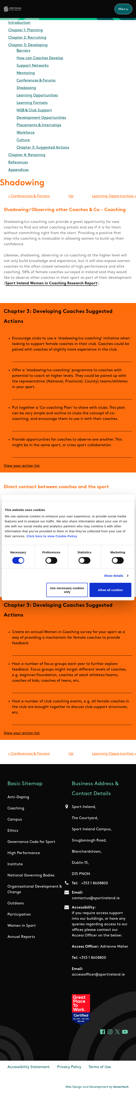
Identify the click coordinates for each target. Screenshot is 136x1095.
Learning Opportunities (37, 95)
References (18, 163)
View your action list (22, 466)
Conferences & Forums (36, 81)
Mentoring (26, 73)
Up (71, 196)
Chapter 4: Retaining (26, 155)
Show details (113, 575)
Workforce (26, 133)
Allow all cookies (110, 590)
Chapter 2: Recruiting (27, 38)
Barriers (23, 51)
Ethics (12, 831)
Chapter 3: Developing (28, 45)
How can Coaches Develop (40, 58)
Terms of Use (100, 1067)
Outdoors (15, 903)
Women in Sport (21, 926)
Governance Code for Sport (31, 842)
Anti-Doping (18, 797)
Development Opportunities (41, 118)
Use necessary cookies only (67, 589)
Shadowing (26, 88)
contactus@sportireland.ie (96, 898)
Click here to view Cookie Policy (51, 536)
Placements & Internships (39, 125)
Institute (15, 864)
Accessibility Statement (28, 1067)
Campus (14, 820)
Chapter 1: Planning (25, 30)
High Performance (23, 853)
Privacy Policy (69, 1067)
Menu (123, 9)
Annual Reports (21, 937)
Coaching (15, 808)
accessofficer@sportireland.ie (98, 975)
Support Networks (33, 66)
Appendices (18, 170)
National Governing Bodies (30, 875)
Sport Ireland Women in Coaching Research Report (51, 284)
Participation (19, 915)
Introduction (19, 23)
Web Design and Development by (97, 1087)
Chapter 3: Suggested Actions (43, 148)
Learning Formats (32, 103)
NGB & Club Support (34, 110)
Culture (23, 140)
